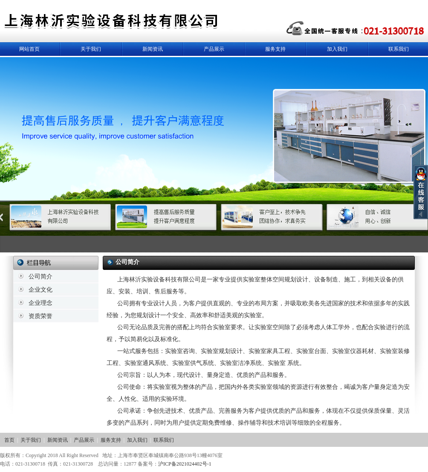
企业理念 (40, 303)
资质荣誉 (40, 316)
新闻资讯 (152, 49)
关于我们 (91, 49)
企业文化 (40, 290)
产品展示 (214, 49)
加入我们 (337, 49)
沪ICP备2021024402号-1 (184, 464)
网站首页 (29, 49)
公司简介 (40, 276)
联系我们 (398, 49)
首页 (9, 440)
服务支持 (275, 49)
